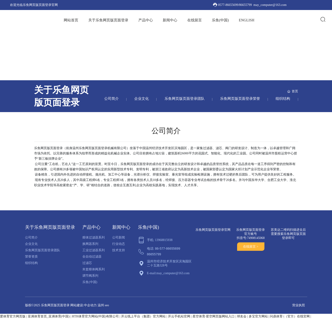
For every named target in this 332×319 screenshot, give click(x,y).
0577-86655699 (228, 5)
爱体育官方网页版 (12, 316)
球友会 (241, 316)
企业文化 (140, 98)
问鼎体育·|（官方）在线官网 (289, 316)
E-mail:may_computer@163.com (168, 273)
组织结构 (283, 98)
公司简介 (110, 98)
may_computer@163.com (269, 5)
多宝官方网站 (258, 316)
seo (107, 305)
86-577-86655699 (167, 248)
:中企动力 (90, 305)
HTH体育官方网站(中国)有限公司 (95, 316)
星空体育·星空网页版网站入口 (214, 316)
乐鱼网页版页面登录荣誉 (240, 98)
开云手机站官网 (179, 316)
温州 (101, 305)
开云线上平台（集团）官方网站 (143, 316)
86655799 (245, 5)
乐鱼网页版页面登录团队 (184, 98)
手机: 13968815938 (159, 240)
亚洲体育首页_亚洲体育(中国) (49, 316)
